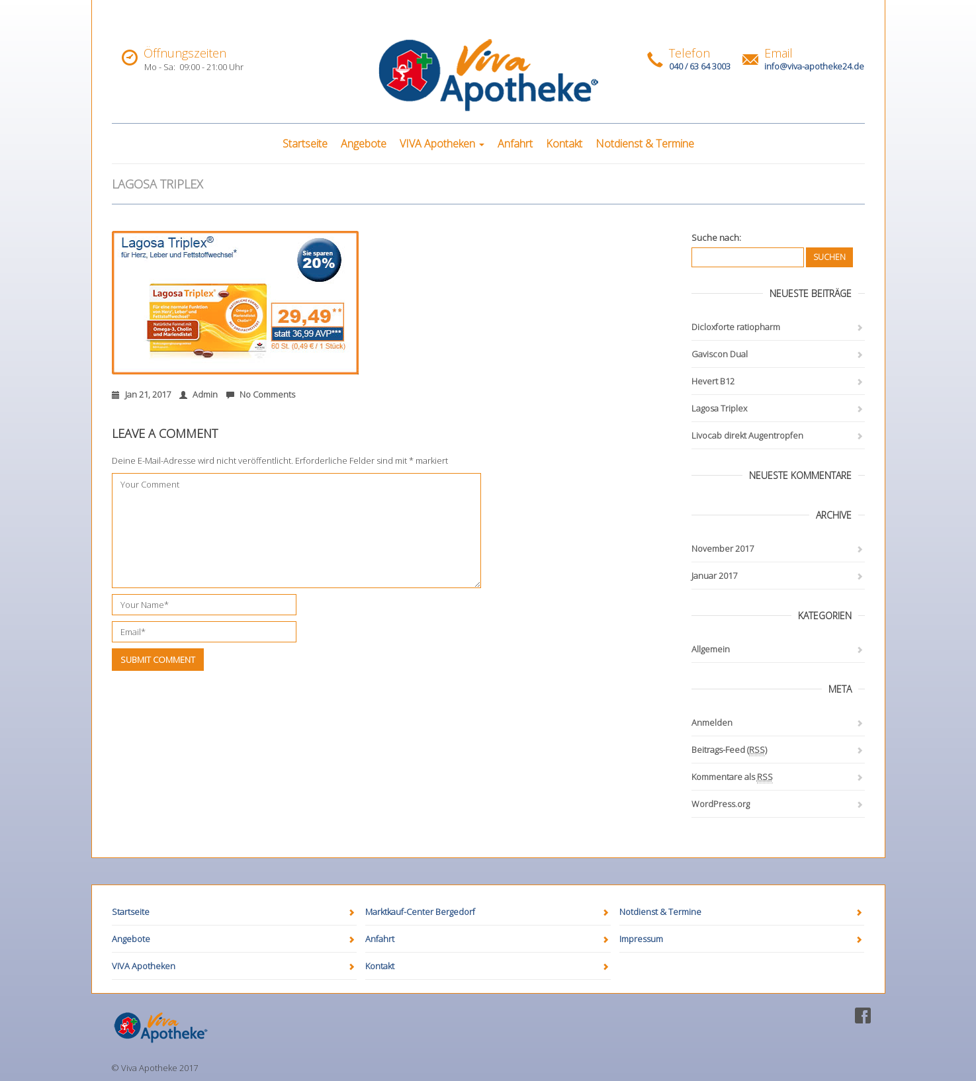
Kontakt (564, 143)
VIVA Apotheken (442, 143)
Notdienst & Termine (645, 143)
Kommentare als (732, 777)
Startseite (305, 143)
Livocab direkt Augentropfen (747, 435)
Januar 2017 (714, 576)
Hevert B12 (712, 381)
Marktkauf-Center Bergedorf (420, 912)
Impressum (641, 939)
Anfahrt (515, 143)
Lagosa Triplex (719, 408)
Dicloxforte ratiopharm (735, 327)
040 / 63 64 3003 (700, 66)
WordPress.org (720, 804)
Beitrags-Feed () (729, 750)
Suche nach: (716, 237)
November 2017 (722, 548)
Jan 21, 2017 (141, 394)
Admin (198, 394)
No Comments (260, 394)
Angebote (363, 143)
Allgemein (710, 649)
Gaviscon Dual (719, 354)
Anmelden (711, 722)
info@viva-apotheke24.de (814, 66)
